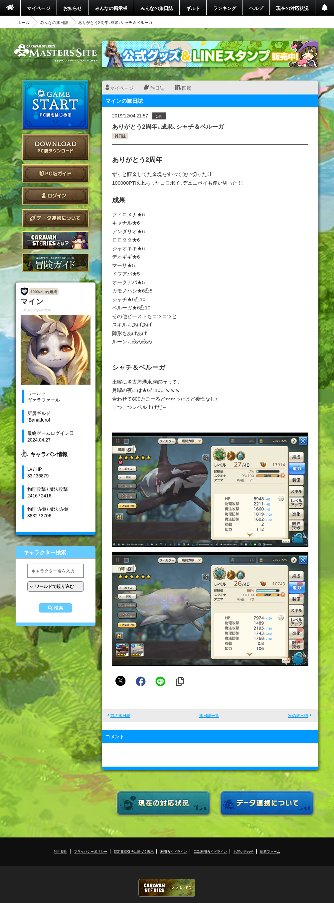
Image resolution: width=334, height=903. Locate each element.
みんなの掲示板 (111, 8)
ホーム (23, 22)
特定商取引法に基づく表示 (134, 851)
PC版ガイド (55, 173)
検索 (58, 608)
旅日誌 (157, 88)
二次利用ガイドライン (210, 851)
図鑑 (186, 88)
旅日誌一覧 (209, 715)
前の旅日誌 (120, 715)
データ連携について (55, 218)
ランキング (224, 8)
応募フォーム (270, 851)
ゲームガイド (55, 263)
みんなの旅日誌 (156, 8)
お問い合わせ (243, 851)
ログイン (55, 196)
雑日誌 (120, 136)
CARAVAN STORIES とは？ (55, 240)
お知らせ (72, 8)
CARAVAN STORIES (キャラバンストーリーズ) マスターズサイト (55, 53)
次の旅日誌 (298, 715)
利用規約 (60, 851)
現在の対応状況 (292, 8)
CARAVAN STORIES (167, 888)
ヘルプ (256, 8)
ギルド (193, 8)
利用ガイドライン (173, 851)
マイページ (38, 8)
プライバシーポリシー (90, 851)
